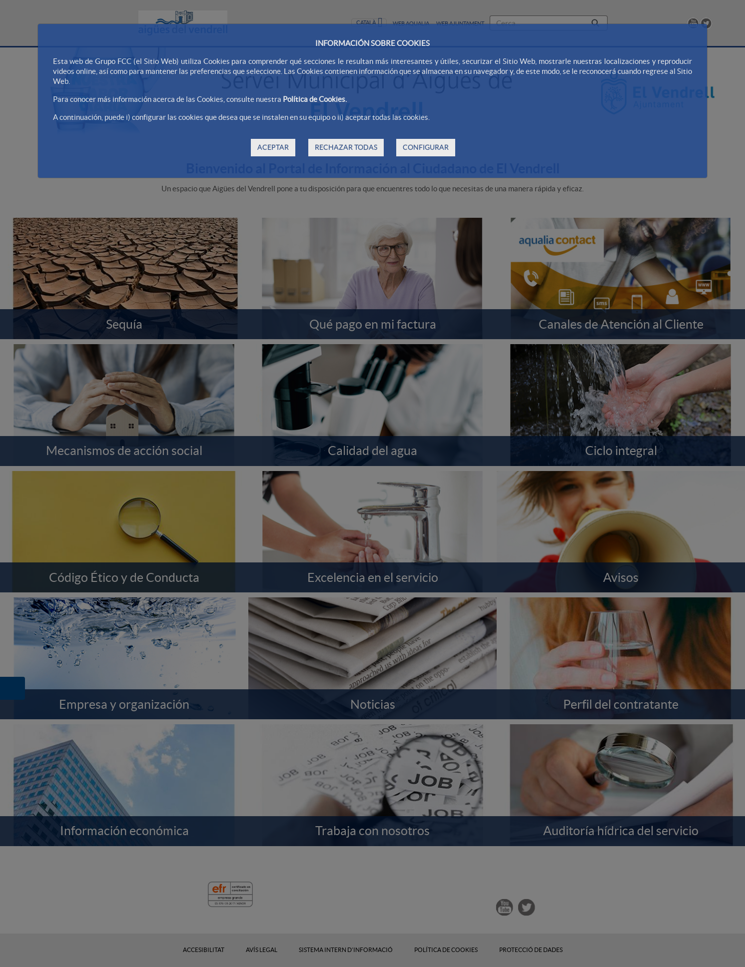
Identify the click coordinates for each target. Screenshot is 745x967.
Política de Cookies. (315, 99)
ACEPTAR (273, 147)
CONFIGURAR (426, 147)
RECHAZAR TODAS (346, 147)
